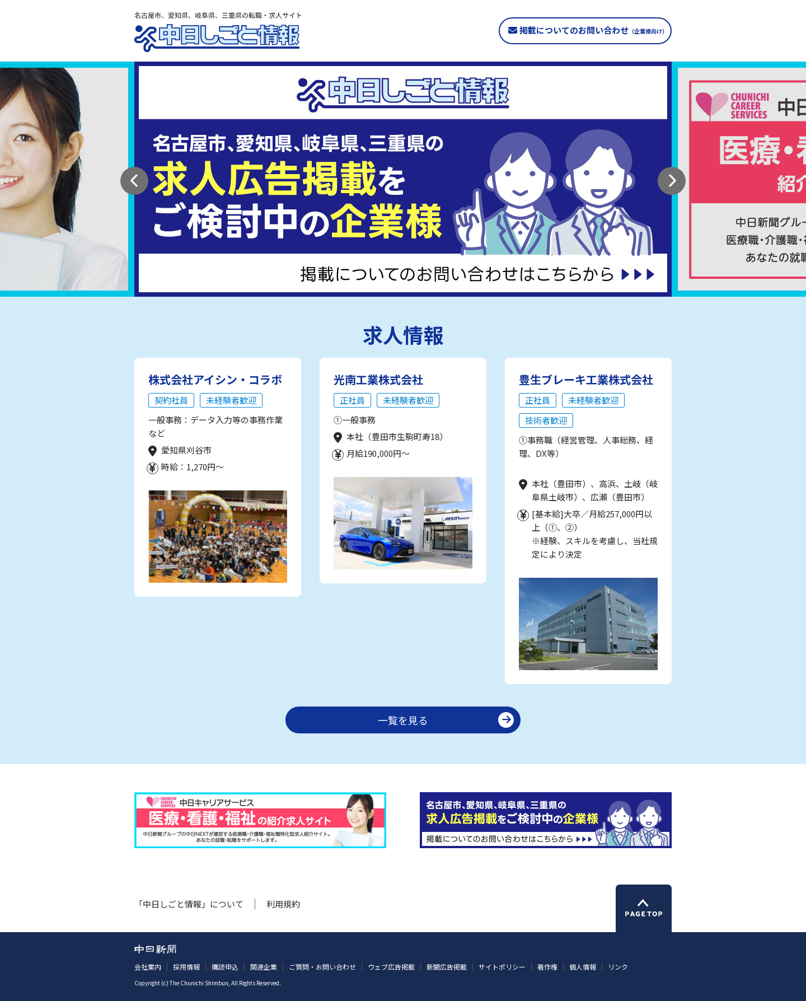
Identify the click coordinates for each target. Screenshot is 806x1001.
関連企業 (263, 966)
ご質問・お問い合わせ (322, 966)
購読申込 (225, 966)
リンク (618, 966)
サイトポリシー (502, 966)
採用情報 (186, 966)
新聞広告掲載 (447, 966)
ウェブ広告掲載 (391, 966)
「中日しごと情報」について (188, 904)
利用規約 (283, 904)
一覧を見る (403, 720)
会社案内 (147, 966)
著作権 (547, 966)
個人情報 (582, 966)
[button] (134, 181)
